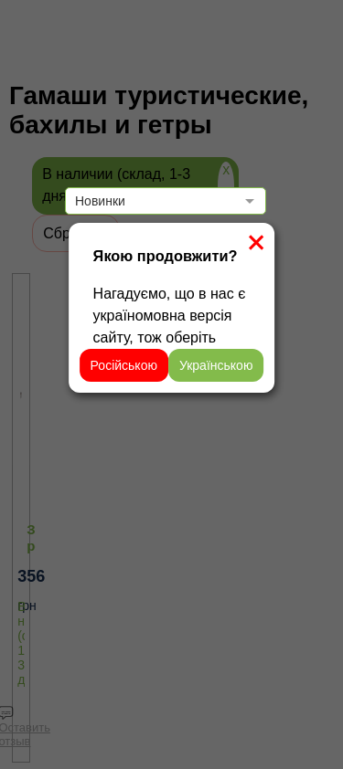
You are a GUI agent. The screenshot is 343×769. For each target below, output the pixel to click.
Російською (124, 365)
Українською (215, 365)
